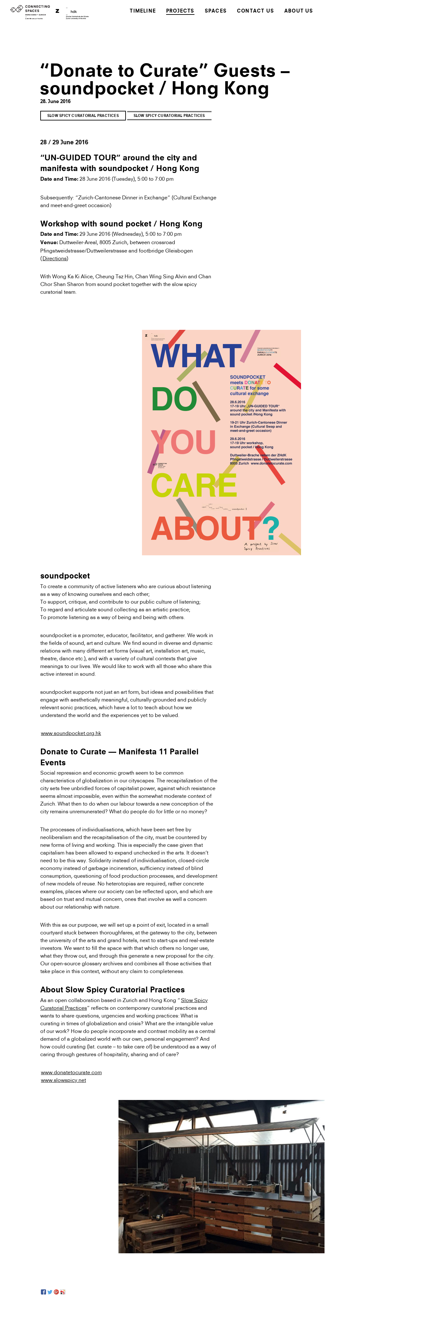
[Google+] (56, 1292)
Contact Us (255, 11)
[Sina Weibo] (63, 1292)
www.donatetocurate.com (71, 1072)
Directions (54, 258)
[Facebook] (43, 1292)
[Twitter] (50, 1292)
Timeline (143, 11)
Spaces (216, 11)
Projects (180, 11)
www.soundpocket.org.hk (71, 733)
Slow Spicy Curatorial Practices (83, 116)
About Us (298, 11)
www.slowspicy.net (63, 1080)
